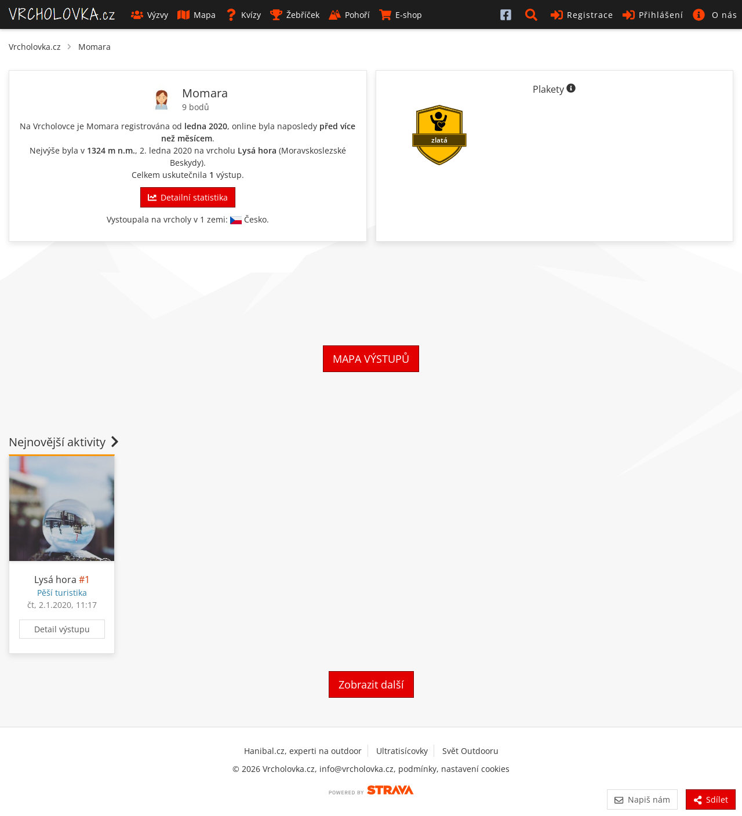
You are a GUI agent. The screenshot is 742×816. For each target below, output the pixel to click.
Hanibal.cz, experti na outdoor (303, 750)
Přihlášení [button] (653, 15)
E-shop (400, 15)
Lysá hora (257, 150)
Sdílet (710, 799)
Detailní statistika (188, 197)
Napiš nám (642, 799)
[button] (533, 14)
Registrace (582, 15)
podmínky (417, 768)
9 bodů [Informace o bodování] (195, 107)
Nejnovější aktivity (65, 442)
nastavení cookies (475, 768)
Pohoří (349, 15)
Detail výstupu (62, 629)
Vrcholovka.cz (35, 46)
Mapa (196, 15)
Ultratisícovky (402, 750)
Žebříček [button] (294, 15)
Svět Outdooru (470, 750)
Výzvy (149, 15)
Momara (94, 46)
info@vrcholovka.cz (356, 768)
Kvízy (243, 15)
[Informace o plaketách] (571, 89)
